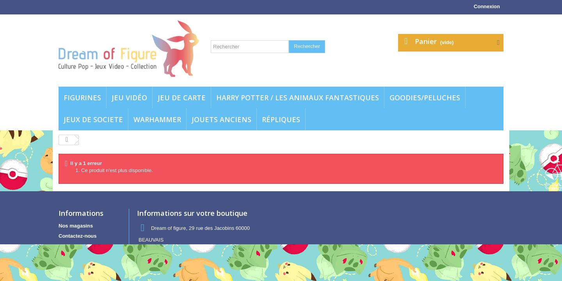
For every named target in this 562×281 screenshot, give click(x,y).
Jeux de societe (93, 119)
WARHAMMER (157, 119)
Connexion (487, 6)
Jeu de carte (182, 97)
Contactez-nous (78, 236)
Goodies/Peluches (424, 97)
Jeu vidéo (129, 97)
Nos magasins (76, 226)
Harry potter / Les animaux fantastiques (297, 97)
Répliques (281, 119)
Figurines (82, 97)
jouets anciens (221, 119)
